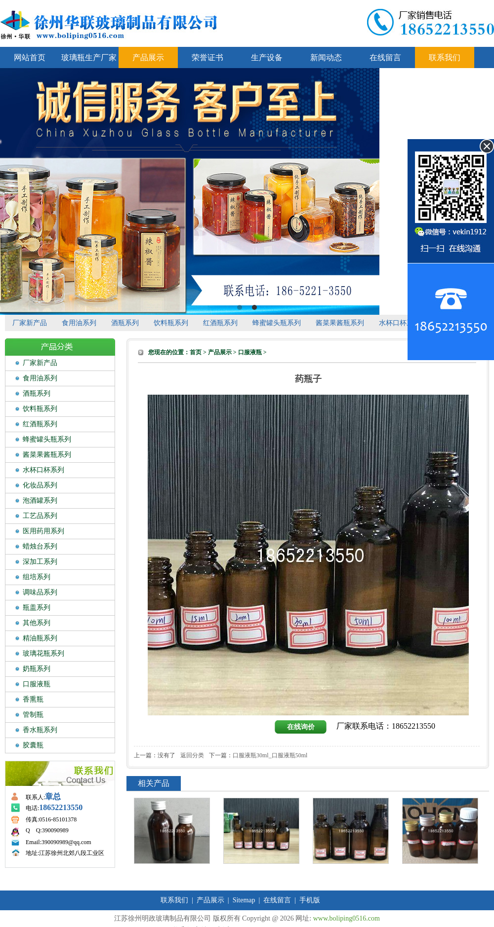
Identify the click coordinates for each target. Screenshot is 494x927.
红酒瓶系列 (220, 323)
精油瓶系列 (40, 638)
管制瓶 (33, 714)
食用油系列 (79, 323)
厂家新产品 (29, 323)
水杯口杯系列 (399, 323)
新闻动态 (326, 57)
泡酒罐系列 (40, 500)
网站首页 (29, 57)
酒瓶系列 (125, 323)
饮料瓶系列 (171, 323)
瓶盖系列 (36, 607)
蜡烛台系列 (40, 546)
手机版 (309, 900)
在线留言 (385, 57)
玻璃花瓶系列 (43, 653)
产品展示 (148, 57)
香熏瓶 (33, 699)
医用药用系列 (43, 531)
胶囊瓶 (33, 745)
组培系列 (36, 577)
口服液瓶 (36, 684)
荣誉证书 (207, 57)
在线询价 (301, 727)
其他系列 (36, 623)
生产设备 (267, 57)
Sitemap (244, 900)
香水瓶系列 (40, 730)
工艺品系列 (40, 515)
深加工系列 (40, 561)
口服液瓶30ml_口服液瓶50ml (270, 755)
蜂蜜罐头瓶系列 (276, 323)
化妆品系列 (40, 485)
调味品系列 (40, 592)
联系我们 (444, 57)
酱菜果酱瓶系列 (340, 323)
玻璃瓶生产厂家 (89, 57)
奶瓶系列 (36, 668)
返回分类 (192, 755)
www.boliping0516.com (346, 918)
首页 (196, 352)
